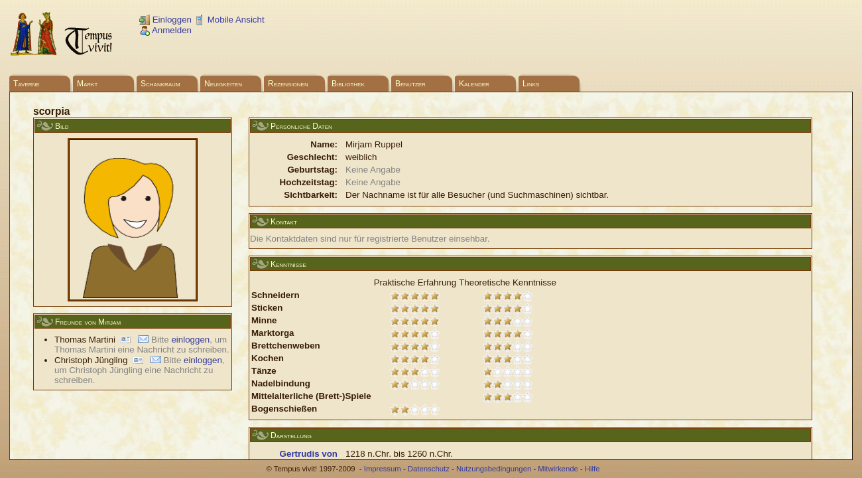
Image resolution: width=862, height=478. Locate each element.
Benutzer (410, 83)
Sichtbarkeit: (311, 195)
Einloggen (165, 20)
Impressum (382, 469)
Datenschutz (429, 469)
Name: (324, 144)
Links (531, 83)
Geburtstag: (312, 170)
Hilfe (592, 469)
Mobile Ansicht (229, 20)
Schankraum (160, 83)
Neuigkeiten (223, 83)
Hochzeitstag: (309, 182)
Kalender (474, 83)
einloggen (190, 340)
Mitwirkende (558, 469)
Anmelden (165, 30)
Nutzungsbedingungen (493, 469)
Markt (87, 83)
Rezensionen (288, 83)
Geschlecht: (312, 157)
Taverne (26, 83)
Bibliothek (348, 83)
